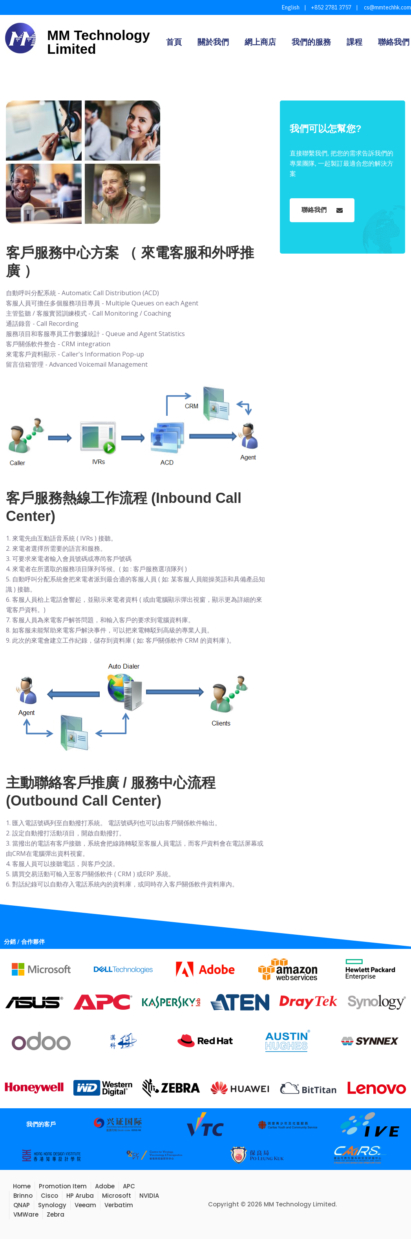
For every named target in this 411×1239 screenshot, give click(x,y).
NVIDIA (149, 1195)
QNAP (21, 1205)
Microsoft (116, 1195)
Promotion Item (63, 1186)
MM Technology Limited (98, 42)
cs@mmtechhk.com (387, 7)
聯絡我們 (393, 42)
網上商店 (260, 42)
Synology (52, 1205)
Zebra (55, 1214)
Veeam (85, 1205)
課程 (354, 42)
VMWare (25, 1214)
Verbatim (118, 1205)
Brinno (23, 1195)
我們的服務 (311, 42)
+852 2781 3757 (331, 7)
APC (129, 1186)
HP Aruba (80, 1195)
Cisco (49, 1195)
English (291, 7)
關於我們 (213, 42)
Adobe (105, 1186)
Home (22, 1186)
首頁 (174, 42)
